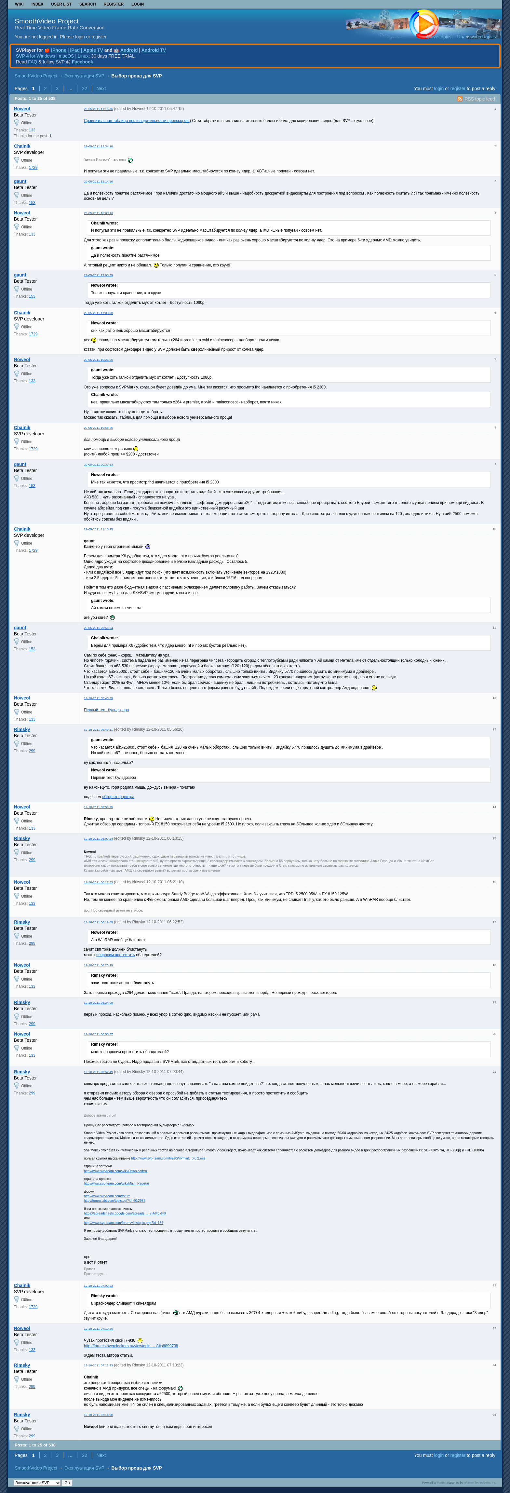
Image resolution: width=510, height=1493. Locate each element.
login (439, 88)
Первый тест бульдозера (106, 710)
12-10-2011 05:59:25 (98, 807)
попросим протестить (115, 955)
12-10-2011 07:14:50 (98, 1415)
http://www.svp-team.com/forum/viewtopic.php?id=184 (123, 1223)
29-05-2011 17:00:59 (98, 275)
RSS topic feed (479, 99)
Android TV (153, 50)
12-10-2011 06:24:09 (98, 1002)
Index (38, 4)
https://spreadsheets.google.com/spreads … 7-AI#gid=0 (125, 1213)
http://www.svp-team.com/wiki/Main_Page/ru (116, 1183)
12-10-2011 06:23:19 (98, 965)
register (457, 88)
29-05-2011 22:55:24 (98, 628)
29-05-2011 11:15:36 (98, 109)
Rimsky (22, 729)
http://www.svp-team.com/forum (107, 1196)
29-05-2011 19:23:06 (98, 359)
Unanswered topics (476, 36)
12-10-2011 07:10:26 (98, 1328)
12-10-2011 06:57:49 (98, 1072)
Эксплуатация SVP (84, 75)
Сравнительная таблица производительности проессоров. (137, 120)
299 (32, 751)
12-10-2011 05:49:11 (98, 729)
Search (87, 4)
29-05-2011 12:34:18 (98, 146)
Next (101, 88)
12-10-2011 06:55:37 (98, 1034)
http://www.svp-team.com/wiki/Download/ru (115, 1171)
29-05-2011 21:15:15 (98, 529)
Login (137, 4)
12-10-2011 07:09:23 (98, 1285)
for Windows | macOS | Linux (52, 56)
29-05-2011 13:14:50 (98, 181)
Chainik (22, 146)
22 (84, 88)
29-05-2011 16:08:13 (98, 213)
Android (129, 50)
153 (32, 202)
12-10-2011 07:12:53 (98, 1365)
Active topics (438, 36)
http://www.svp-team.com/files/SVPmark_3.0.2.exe (168, 1158)
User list (61, 4)
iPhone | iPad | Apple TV (77, 50)
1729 (33, 167)
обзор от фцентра (118, 796)
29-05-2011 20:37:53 (98, 464)
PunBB (441, 1482)
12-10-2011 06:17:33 (98, 882)
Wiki (19, 4)
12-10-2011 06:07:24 (98, 838)
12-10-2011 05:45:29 (98, 698)
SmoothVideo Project (47, 21)
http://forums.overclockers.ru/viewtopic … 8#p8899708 (131, 1346)
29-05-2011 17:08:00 (98, 313)
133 (32, 130)
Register (114, 4)
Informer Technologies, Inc (480, 1482)
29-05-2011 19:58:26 (98, 427)
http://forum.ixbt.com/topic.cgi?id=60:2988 (114, 1200)
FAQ (32, 61)
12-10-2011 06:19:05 (98, 922)
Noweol (22, 108)
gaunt (20, 181)
